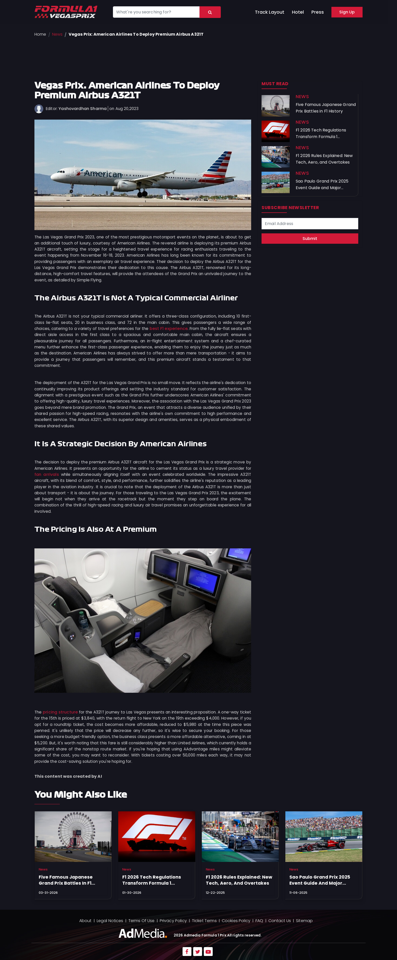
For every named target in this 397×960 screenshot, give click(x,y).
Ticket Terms (204, 921)
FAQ (259, 921)
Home (40, 34)
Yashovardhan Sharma (82, 108)
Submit (310, 238)
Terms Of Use (141, 921)
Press (317, 12)
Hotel (298, 12)
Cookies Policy (236, 921)
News (57, 34)
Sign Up (347, 12)
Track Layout (269, 12)
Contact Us (279, 921)
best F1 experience (169, 328)
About (85, 921)
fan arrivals (46, 474)
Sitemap (304, 921)
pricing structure (60, 712)
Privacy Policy (173, 921)
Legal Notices (110, 921)
